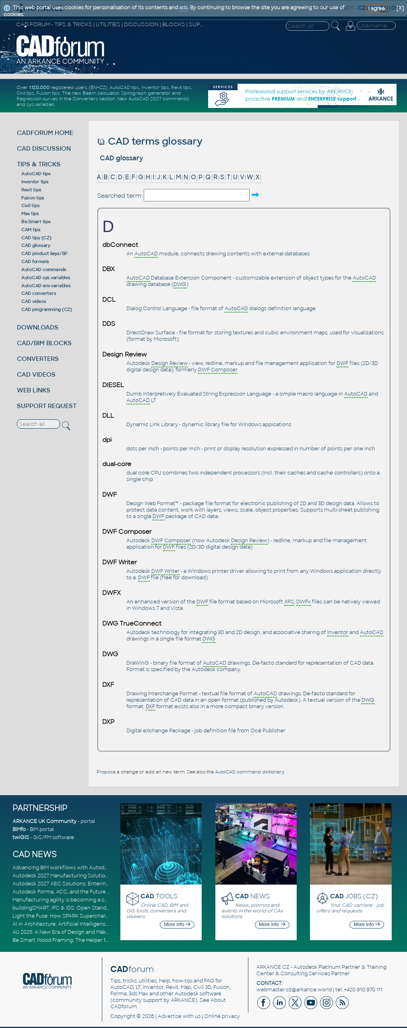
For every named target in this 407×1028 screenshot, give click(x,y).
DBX (108, 269)
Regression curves (37, 99)
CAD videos (33, 301)
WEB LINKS (33, 390)
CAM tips (31, 229)
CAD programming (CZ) (46, 309)
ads (183, 7)
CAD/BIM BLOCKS (44, 343)
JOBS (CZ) (354, 896)
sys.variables (41, 104)
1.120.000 (39, 87)
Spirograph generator (146, 93)
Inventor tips (155, 87)
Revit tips (181, 87)
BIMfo (19, 829)
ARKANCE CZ (272, 967)
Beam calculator (101, 93)
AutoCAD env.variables (46, 285)
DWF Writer (119, 562)
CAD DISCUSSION (44, 148)
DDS (108, 324)
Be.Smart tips (36, 221)
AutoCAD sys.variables (45, 277)
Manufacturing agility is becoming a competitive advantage (85, 900)
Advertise (170, 1016)
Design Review (124, 354)
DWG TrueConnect (131, 624)
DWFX (111, 593)
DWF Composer (127, 532)
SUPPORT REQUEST (46, 406)
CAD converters (38, 293)
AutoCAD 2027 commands (158, 99)
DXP (108, 722)
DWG (110, 654)
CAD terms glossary (150, 141)
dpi (107, 440)
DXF (108, 685)
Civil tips (25, 93)
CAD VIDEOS (36, 374)
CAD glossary (35, 245)
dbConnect (120, 245)
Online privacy (222, 1016)
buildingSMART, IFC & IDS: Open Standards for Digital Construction (93, 908)
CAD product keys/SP (44, 253)
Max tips (30, 213)
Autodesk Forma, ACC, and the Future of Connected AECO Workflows (99, 892)
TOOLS (159, 896)
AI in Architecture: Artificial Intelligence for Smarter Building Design (95, 924)
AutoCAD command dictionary (249, 772)
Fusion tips (48, 93)
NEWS (252, 896)
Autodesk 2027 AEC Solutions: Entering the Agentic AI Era (83, 884)
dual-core (116, 464)
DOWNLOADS (37, 327)
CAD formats (35, 261)
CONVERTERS (38, 359)
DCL (109, 300)
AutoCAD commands (43, 269)
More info (177, 924)
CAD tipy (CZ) (36, 237)
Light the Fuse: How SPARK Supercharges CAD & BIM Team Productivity (99, 916)
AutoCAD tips (124, 87)
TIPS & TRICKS (38, 164)
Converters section (93, 99)
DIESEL (113, 385)
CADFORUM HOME (45, 133)
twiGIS (20, 837)
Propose (106, 772)
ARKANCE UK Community (44, 821)
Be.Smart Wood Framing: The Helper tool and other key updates (91, 940)
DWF (109, 495)
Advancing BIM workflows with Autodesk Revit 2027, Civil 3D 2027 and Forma (106, 867)
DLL (108, 416)
